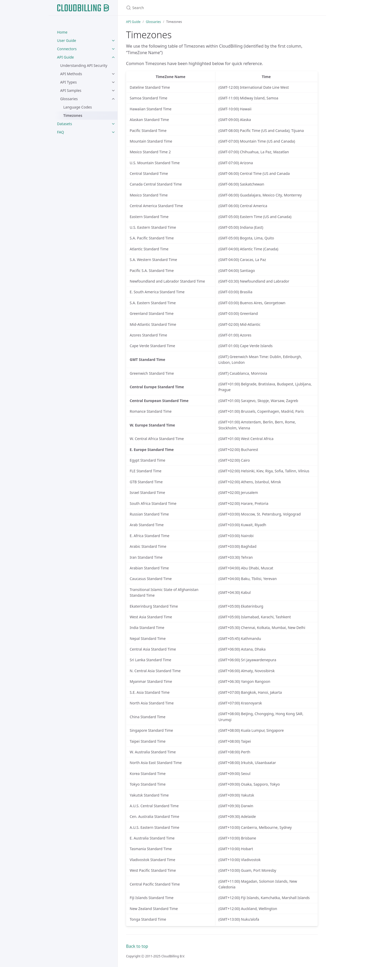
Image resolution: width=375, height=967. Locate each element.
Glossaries (69, 98)
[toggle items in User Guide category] (113, 40)
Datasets (64, 123)
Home (62, 32)
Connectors (67, 48)
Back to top (137, 946)
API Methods (71, 73)
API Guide (65, 57)
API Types (68, 82)
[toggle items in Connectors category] (113, 49)
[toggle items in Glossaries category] (113, 99)
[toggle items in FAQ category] (113, 132)
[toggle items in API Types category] (113, 82)
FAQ (60, 132)
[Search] (187, 7)
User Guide (66, 40)
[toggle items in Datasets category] (113, 124)
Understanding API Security (83, 65)
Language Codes (77, 107)
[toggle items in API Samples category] (113, 90)
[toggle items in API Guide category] (113, 57)
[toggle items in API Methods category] (113, 74)
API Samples (70, 90)
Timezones (72, 115)
